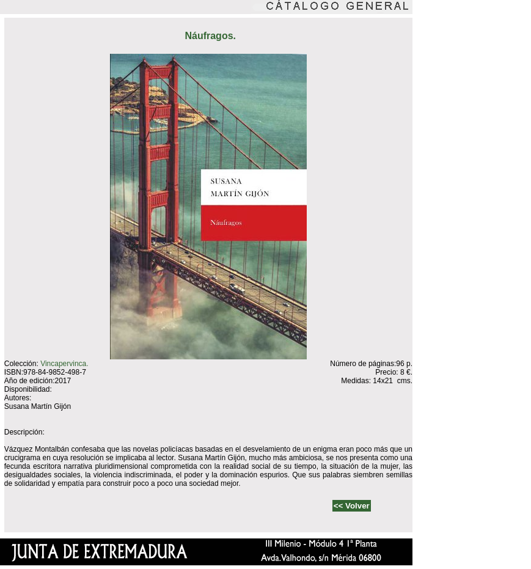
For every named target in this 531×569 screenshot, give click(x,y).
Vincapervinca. (64, 363)
